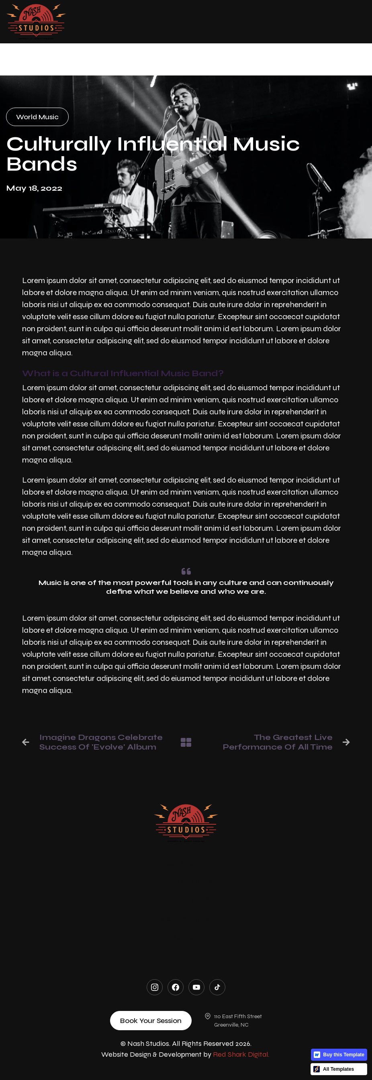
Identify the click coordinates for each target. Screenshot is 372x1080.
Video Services (186, 899)
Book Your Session (151, 1020)
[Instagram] (155, 987)
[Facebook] (176, 987)
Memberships (184, 918)
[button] (216, 22)
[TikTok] (217, 987)
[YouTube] (196, 987)
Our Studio (186, 862)
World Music (37, 116)
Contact (186, 936)
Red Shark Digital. (241, 1054)
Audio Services (186, 881)
